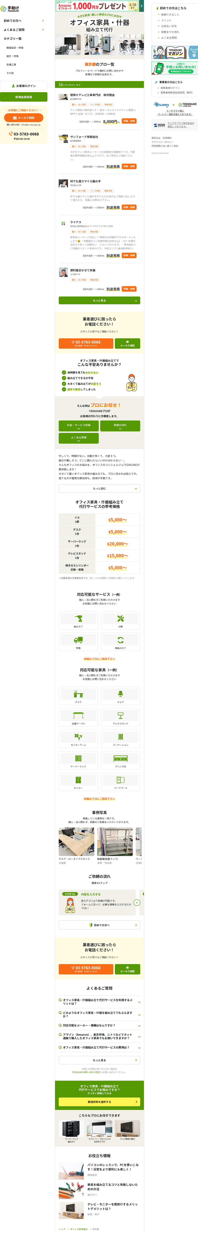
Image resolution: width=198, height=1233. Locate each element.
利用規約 (167, 137)
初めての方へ (12, 20)
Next (137, 902)
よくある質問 (78, 437)
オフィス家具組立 (79, 1229)
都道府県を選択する (99, 1102)
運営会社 (156, 137)
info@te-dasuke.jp (30, 124)
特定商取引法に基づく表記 (165, 145)
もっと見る (99, 300)
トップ (62, 1229)
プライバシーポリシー (163, 141)
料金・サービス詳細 (78, 425)
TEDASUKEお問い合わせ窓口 (86, 1072)
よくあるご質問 (14, 29)
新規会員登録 (23, 97)
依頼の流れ (120, 425)
